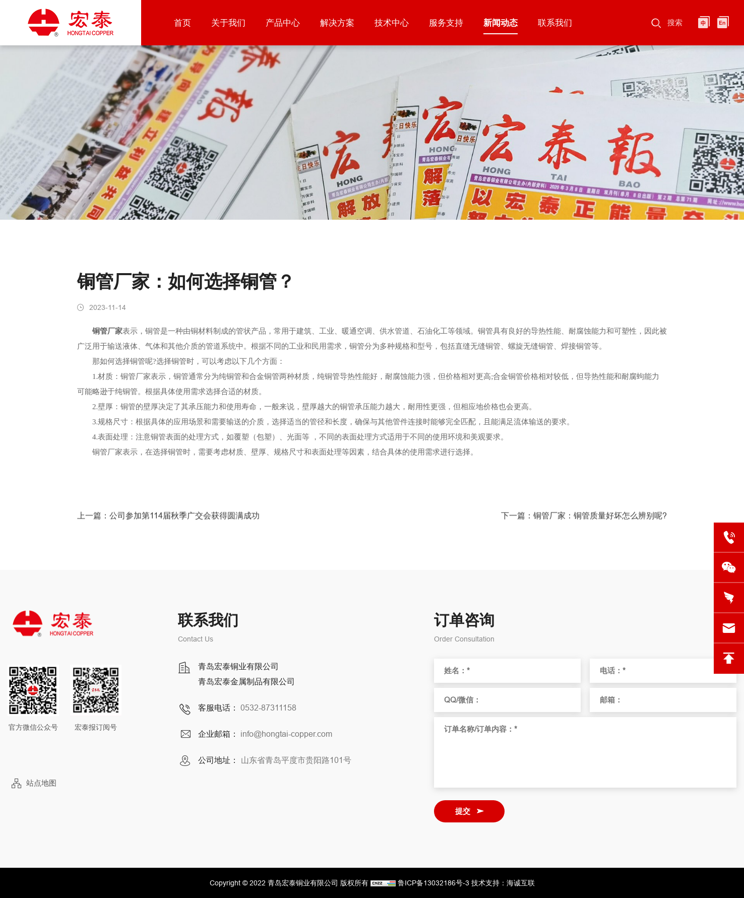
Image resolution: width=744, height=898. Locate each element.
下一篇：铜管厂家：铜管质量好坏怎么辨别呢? (584, 519)
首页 (182, 23)
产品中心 (283, 23)
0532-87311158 (268, 707)
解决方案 (337, 23)
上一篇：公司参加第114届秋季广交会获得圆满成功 (168, 519)
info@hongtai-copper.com (286, 733)
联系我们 (555, 23)
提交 (462, 811)
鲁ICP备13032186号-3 (433, 883)
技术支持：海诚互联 (503, 883)
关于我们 (228, 23)
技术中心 (392, 23)
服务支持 (446, 23)
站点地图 (41, 783)
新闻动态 (500, 23)
